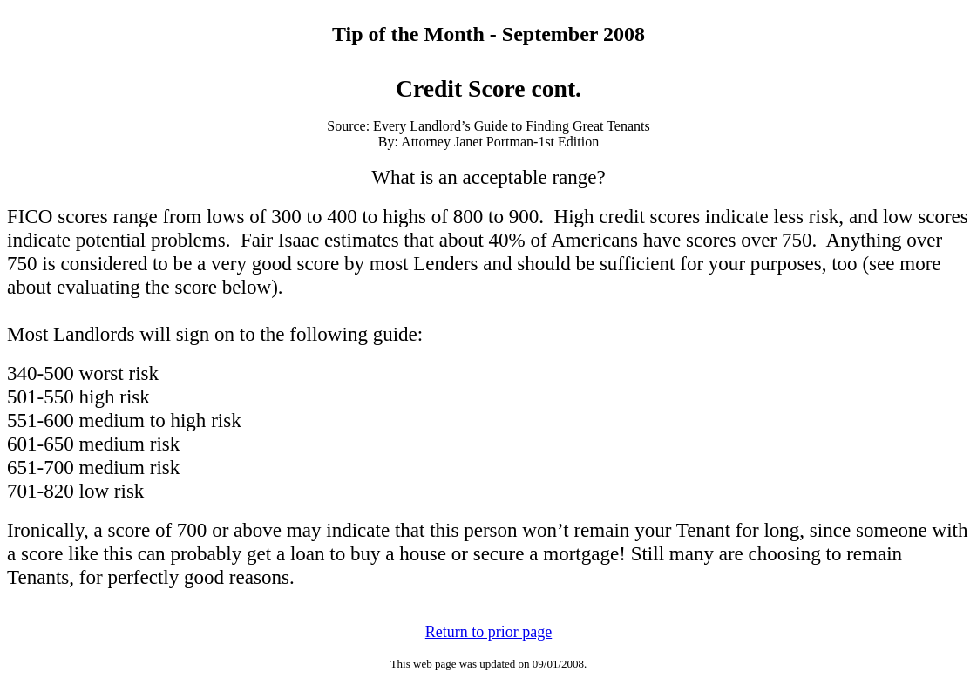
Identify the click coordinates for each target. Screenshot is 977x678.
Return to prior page (488, 632)
